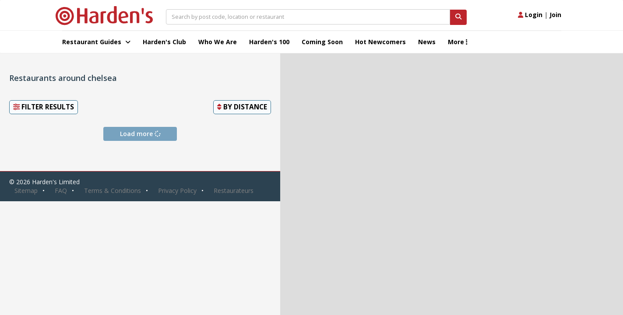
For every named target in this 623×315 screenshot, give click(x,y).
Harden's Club (164, 42)
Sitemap (26, 190)
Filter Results (43, 107)
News (427, 42)
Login (530, 14)
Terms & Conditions (112, 190)
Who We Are (217, 42)
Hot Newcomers (380, 42)
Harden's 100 (269, 42)
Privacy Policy (177, 190)
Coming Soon (322, 42)
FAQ (61, 190)
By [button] (242, 107)
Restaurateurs (233, 190)
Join (555, 14)
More (458, 42)
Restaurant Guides (96, 42)
